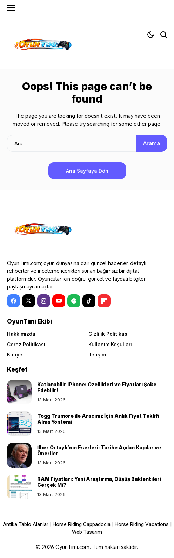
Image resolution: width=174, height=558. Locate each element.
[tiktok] (88, 300)
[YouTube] (58, 300)
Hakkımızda (21, 334)
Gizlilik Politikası (108, 334)
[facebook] (13, 300)
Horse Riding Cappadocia (82, 524)
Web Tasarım (87, 532)
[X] (28, 300)
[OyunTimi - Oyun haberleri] (42, 45)
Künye (14, 355)
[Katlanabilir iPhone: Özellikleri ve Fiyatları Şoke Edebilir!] (19, 392)
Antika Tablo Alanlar (25, 524)
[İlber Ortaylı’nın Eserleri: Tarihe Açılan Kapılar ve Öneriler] (19, 455)
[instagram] (43, 300)
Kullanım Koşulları (110, 344)
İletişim (97, 355)
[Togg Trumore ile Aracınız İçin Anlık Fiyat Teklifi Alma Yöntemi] (19, 423)
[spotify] (73, 300)
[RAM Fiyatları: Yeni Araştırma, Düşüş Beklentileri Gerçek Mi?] (19, 487)
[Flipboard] (104, 300)
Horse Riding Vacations (142, 524)
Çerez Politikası (26, 344)
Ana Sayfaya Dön (87, 171)
